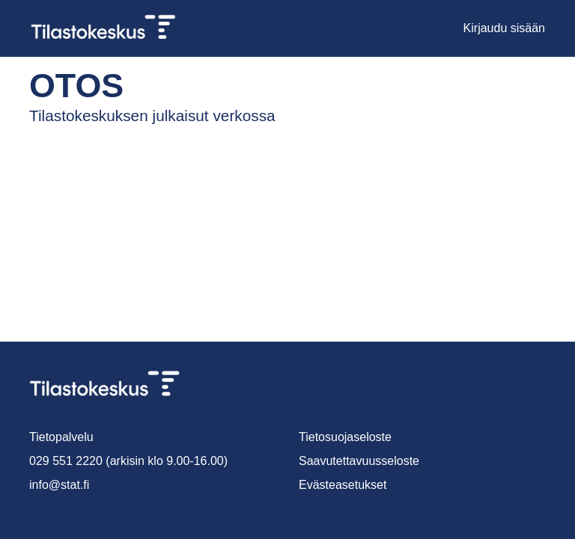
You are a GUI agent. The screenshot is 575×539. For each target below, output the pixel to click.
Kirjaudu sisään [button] (505, 28)
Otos (64, 85)
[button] (448, 28)
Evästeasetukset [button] (344, 485)
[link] (109, 28)
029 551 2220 (63, 461)
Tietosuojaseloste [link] (347, 437)
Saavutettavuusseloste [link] (360, 461)
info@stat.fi (60, 485)
